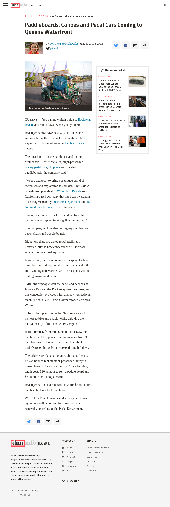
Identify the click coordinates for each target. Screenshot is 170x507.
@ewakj (55, 48)
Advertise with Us (95, 452)
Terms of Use (17, 490)
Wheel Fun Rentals (69, 191)
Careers (90, 466)
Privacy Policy (31, 490)
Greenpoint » (105, 117)
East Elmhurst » (107, 97)
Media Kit (91, 470)
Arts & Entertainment (62, 16)
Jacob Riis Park (74, 143)
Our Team (91, 461)
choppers (54, 167)
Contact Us (92, 457)
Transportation (84, 16)
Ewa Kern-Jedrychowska (64, 43)
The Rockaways (36, 16)
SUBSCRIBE (70, 481)
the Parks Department (66, 202)
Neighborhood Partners (98, 447)
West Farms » (105, 77)
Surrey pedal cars (36, 167)
